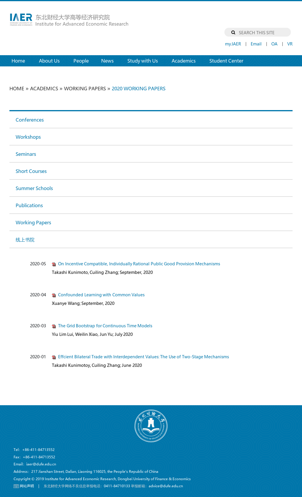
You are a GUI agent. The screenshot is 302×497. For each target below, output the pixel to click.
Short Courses (31, 171)
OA (274, 44)
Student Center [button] (226, 61)
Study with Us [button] (142, 61)
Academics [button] (184, 61)
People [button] (81, 61)
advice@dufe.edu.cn (166, 485)
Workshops (28, 137)
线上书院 (25, 239)
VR (290, 44)
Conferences (30, 120)
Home (21, 60)
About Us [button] (49, 61)
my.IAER (233, 44)
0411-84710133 (117, 485)
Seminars (26, 154)
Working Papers (85, 88)
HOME (16, 88)
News (107, 61)
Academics (44, 88)
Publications (29, 205)
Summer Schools (34, 188)
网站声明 (27, 485)
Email (256, 44)
